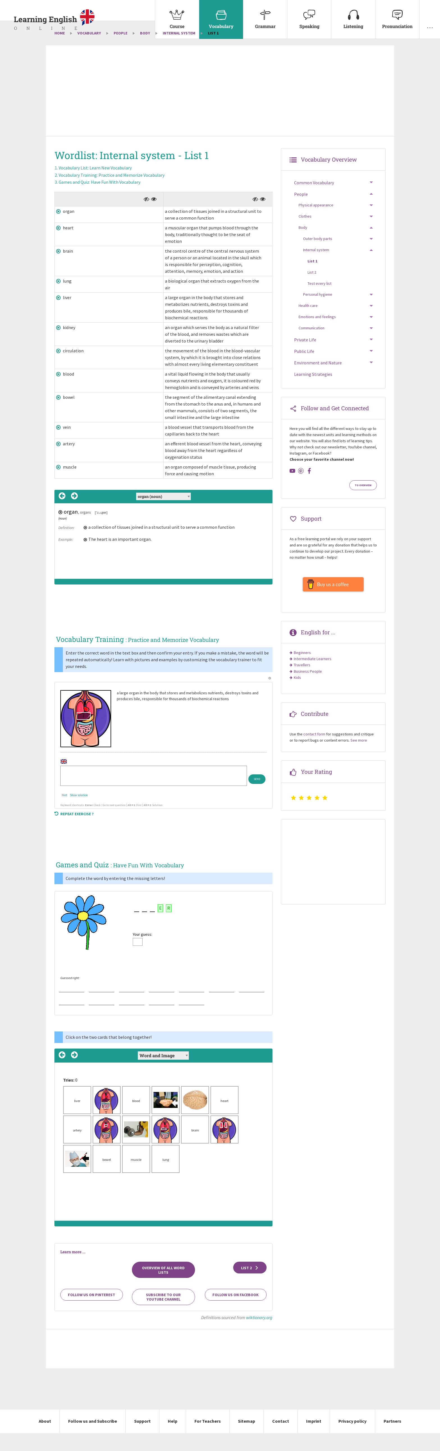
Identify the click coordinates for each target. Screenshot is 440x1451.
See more (358, 760)
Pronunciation (397, 14)
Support (142, 1439)
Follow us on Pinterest (91, 1312)
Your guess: (142, 952)
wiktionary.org (259, 1335)
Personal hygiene (317, 312)
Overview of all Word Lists (163, 1288)
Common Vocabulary (314, 200)
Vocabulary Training (111, 193)
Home (59, 50)
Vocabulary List (95, 185)
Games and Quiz (99, 200)
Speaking (309, 14)
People (120, 50)
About (45, 1439)
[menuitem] (177, 19)
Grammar (265, 14)
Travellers (302, 685)
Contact (280, 1439)
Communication (311, 345)
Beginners (302, 673)
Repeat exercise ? (74, 831)
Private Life (305, 357)
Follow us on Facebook (235, 1312)
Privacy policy (352, 1439)
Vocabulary (221, 14)
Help (172, 1439)
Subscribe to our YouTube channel (163, 1315)
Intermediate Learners (312, 679)
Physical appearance (316, 223)
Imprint (313, 1439)
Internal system (179, 50)
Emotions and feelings (317, 334)
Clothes (305, 234)
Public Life (304, 369)
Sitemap (246, 1439)
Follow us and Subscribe (92, 1439)
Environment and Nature (318, 380)
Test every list (319, 301)
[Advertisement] (220, 109)
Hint (64, 813)
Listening (353, 14)
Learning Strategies (313, 392)
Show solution (79, 813)
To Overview (363, 503)
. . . (430, 14)
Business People (308, 692)
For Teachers (207, 1439)
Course (177, 14)
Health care (308, 323)
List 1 (312, 278)
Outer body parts (317, 256)
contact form (314, 754)
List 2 (250, 1285)
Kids (297, 698)
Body (145, 50)
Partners (392, 1439)
